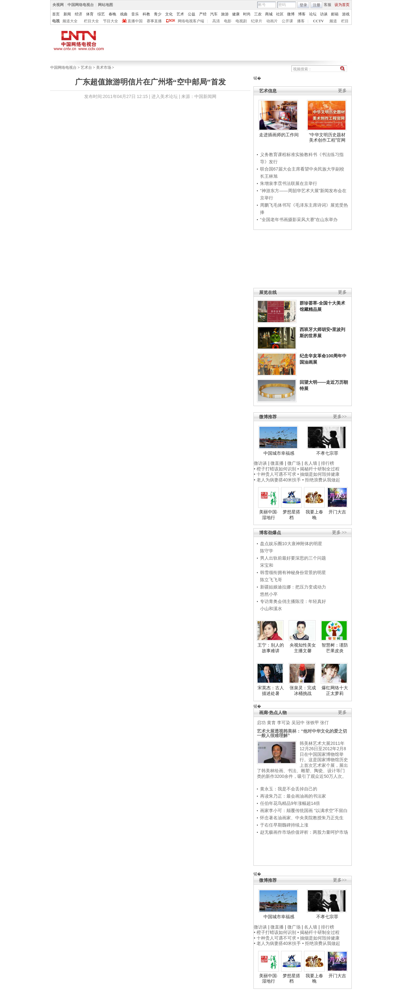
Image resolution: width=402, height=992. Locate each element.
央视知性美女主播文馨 (303, 647)
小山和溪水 (271, 608)
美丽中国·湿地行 (268, 514)
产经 (203, 14)
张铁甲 (312, 722)
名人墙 (310, 463)
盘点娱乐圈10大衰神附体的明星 (291, 543)
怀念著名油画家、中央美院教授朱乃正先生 (302, 817)
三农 (258, 14)
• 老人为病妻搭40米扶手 (277, 479)
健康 (236, 14)
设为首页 (342, 5)
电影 (227, 21)
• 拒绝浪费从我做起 (321, 479)
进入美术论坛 (164, 96)
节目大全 (110, 21)
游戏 (346, 14)
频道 (333, 21)
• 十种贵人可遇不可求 (275, 474)
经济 (78, 14)
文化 (169, 14)
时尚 (247, 14)
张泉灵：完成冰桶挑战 (303, 690)
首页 (56, 14)
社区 (280, 14)
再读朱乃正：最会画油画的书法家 (293, 796)
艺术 (180, 14)
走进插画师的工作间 (279, 134)
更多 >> (339, 532)
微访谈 (260, 463)
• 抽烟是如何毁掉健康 (318, 474)
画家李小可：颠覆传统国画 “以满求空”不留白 (304, 810)
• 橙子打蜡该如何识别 (275, 468)
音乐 (135, 14)
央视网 (58, 5)
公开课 (287, 21)
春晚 (112, 14)
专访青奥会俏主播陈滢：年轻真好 (293, 601)
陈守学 (266, 550)
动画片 (272, 21)
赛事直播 (154, 21)
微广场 (294, 463)
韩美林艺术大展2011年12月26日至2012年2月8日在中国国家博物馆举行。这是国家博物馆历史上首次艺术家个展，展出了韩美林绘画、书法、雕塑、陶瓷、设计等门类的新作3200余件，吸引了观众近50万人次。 (302, 760)
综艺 (101, 14)
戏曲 (124, 14)
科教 (146, 14)
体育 (90, 14)
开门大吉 (337, 511)
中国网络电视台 (81, 5)
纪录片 (256, 21)
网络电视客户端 (191, 21)
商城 (269, 14)
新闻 (67, 14)
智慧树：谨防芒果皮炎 (335, 647)
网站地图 (105, 5)
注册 (316, 5)
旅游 (225, 14)
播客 (301, 21)
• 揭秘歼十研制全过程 (318, 468)
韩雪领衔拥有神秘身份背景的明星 (293, 572)
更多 (342, 90)
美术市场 (103, 67)
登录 (303, 5)
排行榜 (327, 463)
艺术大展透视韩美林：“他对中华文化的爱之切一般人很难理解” (302, 733)
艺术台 (86, 67)
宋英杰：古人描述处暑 (271, 690)
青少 (157, 14)
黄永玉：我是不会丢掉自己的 (288, 788)
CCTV (318, 21)
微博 (291, 14)
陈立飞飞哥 (271, 579)
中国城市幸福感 (278, 453)
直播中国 (135, 21)
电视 (56, 21)
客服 (327, 5)
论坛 (313, 14)
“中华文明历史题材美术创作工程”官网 (327, 137)
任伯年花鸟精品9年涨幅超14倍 (290, 803)
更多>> (340, 416)
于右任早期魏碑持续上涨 (284, 824)
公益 (191, 14)
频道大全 (70, 21)
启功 (261, 722)
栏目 (345, 21)
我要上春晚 (314, 514)
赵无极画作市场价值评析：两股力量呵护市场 (304, 832)
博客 (302, 14)
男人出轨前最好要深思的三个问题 (293, 558)
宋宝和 (266, 565)
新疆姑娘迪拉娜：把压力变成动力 (293, 586)
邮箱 (335, 14)
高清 (216, 21)
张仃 (324, 722)
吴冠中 (298, 722)
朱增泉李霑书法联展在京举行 (288, 183)
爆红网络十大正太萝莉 (335, 690)
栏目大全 (91, 21)
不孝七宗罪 (327, 453)
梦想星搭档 (291, 514)
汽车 (214, 14)
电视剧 (241, 21)
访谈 (324, 14)
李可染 (283, 722)
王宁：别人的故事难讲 (271, 647)
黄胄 (271, 722)
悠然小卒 (269, 594)
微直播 (277, 463)
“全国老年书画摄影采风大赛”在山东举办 (299, 219)
